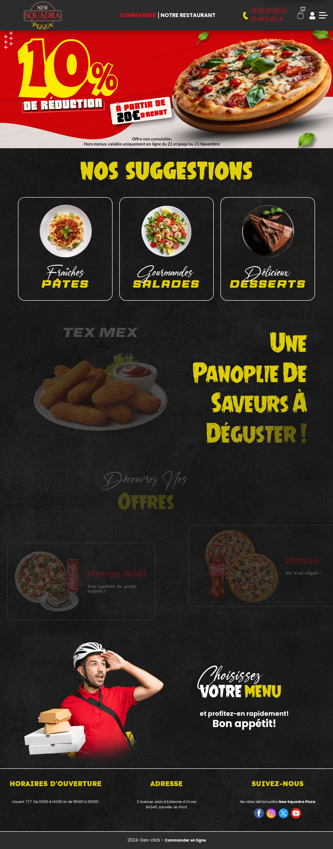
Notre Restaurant (188, 15)
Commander (138, 15)
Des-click (150, 840)
